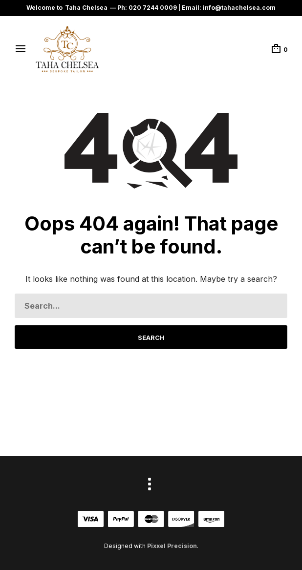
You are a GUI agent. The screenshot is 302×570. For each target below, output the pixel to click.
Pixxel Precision (172, 545)
